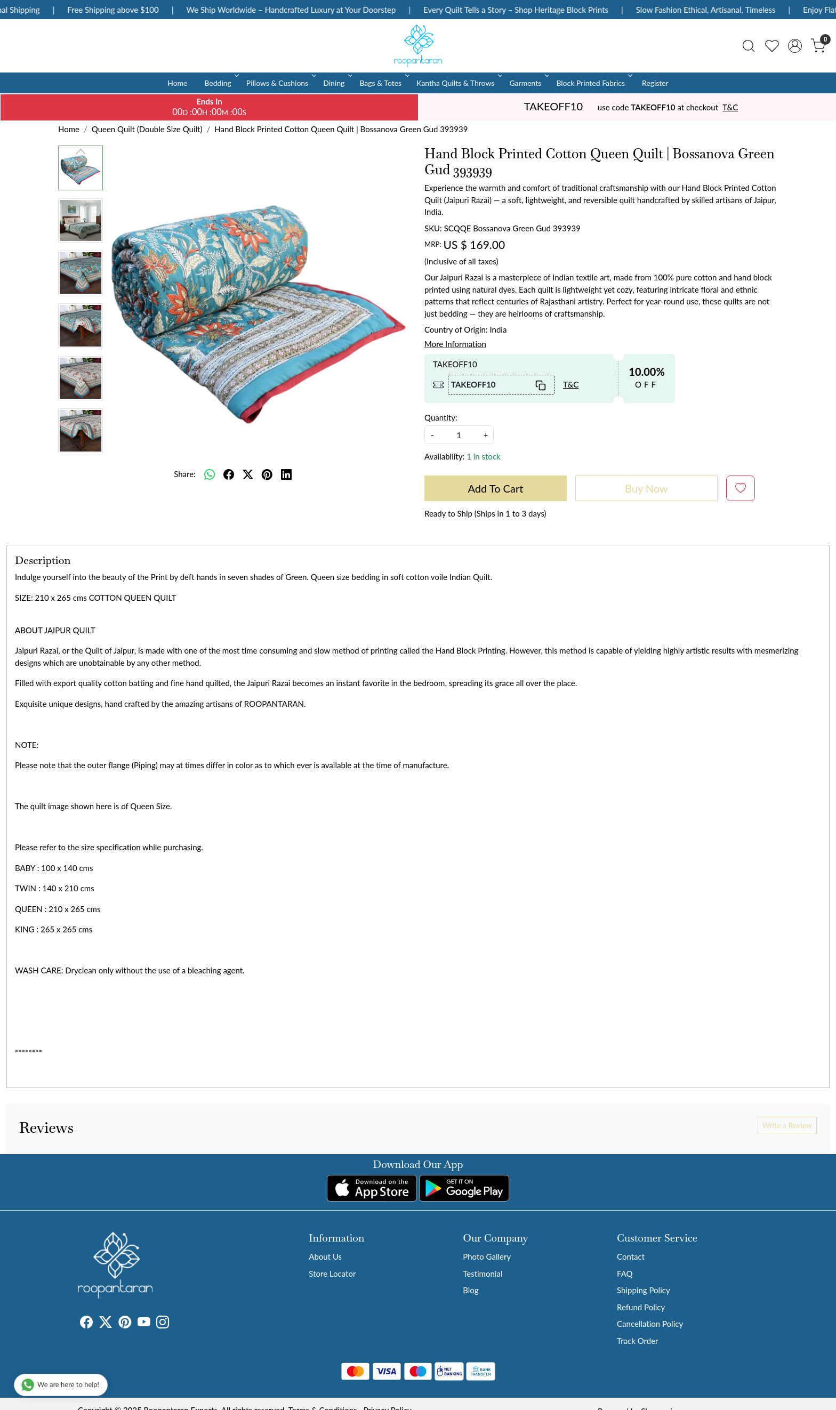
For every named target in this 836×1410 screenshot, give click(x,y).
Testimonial (482, 1273)
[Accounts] (795, 46)
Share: (185, 474)
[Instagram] (162, 1324)
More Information (455, 344)
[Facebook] (86, 1324)
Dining (336, 82)
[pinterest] (267, 474)
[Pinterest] (124, 1324)
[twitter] (248, 474)
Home (177, 82)
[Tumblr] (175, 1324)
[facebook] (228, 474)
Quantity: (440, 417)
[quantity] (459, 434)
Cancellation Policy (650, 1323)
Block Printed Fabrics (593, 82)
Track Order (637, 1340)
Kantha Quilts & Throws (458, 82)
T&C (730, 107)
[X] (105, 1324)
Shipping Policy (643, 1290)
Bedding (220, 82)
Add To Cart (496, 488)
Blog (470, 1290)
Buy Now (646, 488)
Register (655, 82)
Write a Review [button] (787, 1125)
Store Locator (332, 1273)
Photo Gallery (487, 1256)
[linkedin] (286, 474)
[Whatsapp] (209, 474)
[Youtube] (143, 1324)
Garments (528, 82)
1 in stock (483, 456)
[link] (748, 45)
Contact (631, 1256)
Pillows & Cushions (280, 82)
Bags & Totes (383, 82)
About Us (325, 1256)
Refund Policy (641, 1307)
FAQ (625, 1273)
